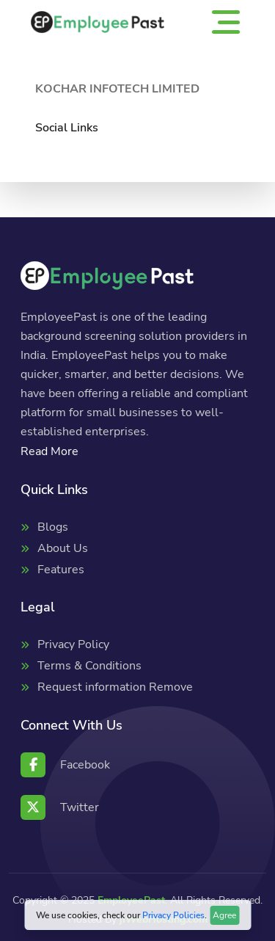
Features (60, 570)
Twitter (60, 807)
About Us (62, 548)
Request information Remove (115, 687)
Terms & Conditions (89, 666)
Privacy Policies (173, 915)
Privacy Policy (73, 644)
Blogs (52, 527)
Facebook (65, 764)
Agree (224, 915)
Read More (49, 451)
